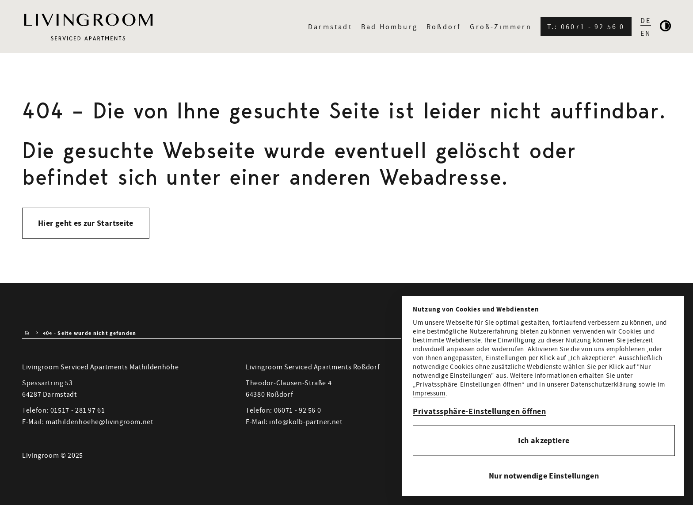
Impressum (429, 393)
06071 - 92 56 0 (297, 410)
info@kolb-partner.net (305, 421)
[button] (544, 411)
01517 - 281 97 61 (77, 410)
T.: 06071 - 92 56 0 (586, 26)
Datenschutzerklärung (604, 384)
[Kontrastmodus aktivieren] (665, 26)
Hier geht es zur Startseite (85, 223)
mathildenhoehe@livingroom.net (99, 421)
